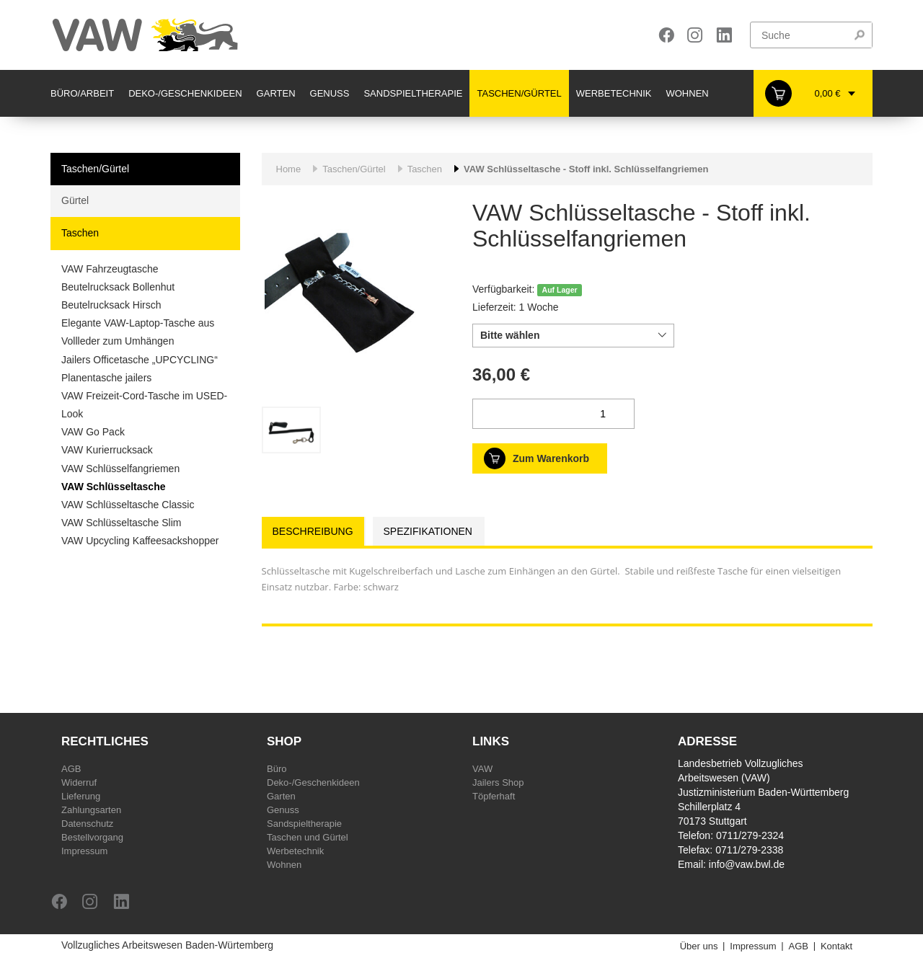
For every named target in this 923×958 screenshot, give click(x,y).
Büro (276, 768)
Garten (276, 93)
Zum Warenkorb (551, 458)
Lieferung (80, 796)
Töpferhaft (493, 796)
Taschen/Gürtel (519, 93)
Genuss (330, 93)
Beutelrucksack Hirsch (111, 305)
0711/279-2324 (750, 835)
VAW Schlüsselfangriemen (120, 468)
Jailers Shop (498, 782)
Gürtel (75, 200)
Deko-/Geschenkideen (185, 93)
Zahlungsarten (91, 809)
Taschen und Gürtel (307, 837)
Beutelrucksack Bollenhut (118, 287)
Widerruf (79, 782)
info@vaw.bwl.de (747, 864)
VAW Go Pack (93, 432)
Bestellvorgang (92, 837)
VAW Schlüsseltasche (113, 486)
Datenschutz (87, 823)
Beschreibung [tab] (313, 531)
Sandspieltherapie (412, 93)
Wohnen (687, 93)
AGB (71, 768)
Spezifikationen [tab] (428, 531)
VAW (482, 768)
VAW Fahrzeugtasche (110, 269)
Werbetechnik (614, 93)
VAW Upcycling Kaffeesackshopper (139, 540)
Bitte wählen (509, 335)
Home (288, 169)
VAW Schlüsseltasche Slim (121, 522)
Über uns (699, 946)
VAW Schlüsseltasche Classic (127, 504)
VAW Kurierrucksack (107, 450)
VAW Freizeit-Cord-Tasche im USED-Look (144, 405)
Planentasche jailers (106, 377)
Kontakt (836, 946)
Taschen (80, 233)
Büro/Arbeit (82, 93)
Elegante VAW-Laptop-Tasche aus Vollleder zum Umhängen (137, 332)
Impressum (84, 851)
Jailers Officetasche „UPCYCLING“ (139, 359)
